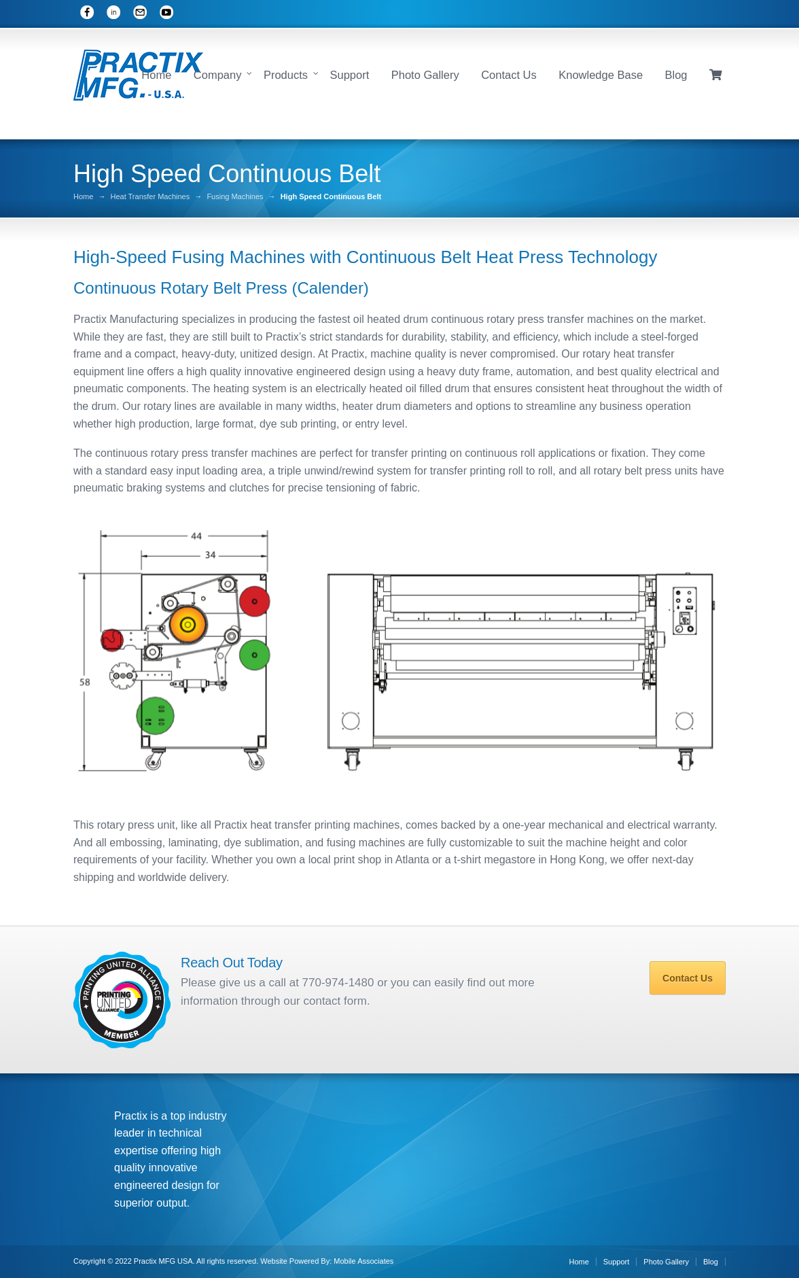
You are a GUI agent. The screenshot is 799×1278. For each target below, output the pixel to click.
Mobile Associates (363, 1261)
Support (349, 75)
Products (286, 75)
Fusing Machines (235, 197)
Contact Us (509, 75)
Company (218, 75)
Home (156, 75)
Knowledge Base (600, 75)
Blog (676, 75)
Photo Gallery (425, 75)
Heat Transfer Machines (150, 197)
